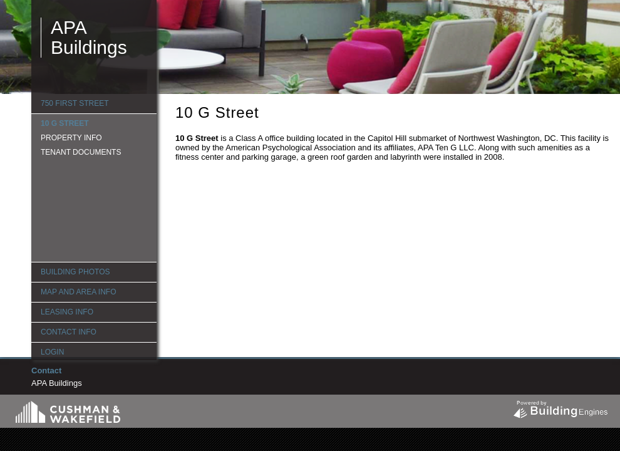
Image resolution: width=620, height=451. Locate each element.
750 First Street (74, 103)
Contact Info (68, 332)
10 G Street (65, 123)
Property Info (71, 137)
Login (52, 352)
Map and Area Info (78, 292)
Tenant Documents (81, 152)
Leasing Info (67, 312)
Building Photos (75, 271)
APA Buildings (89, 37)
